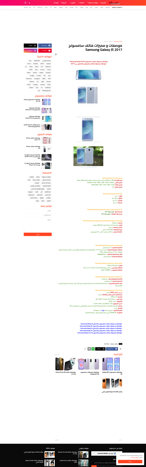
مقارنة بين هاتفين (35, 186)
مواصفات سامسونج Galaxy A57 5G (112, 373)
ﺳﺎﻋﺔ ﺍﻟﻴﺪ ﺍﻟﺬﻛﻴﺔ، (46, 183)
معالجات (48, 198)
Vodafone (48, 87)
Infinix (36, 66)
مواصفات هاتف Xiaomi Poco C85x (68, 461)
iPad (49, 78)
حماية (43, 201)
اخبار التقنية (48, 192)
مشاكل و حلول (46, 180)
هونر (77, 7)
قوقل (55, 7)
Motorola (48, 66)
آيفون (101, 7)
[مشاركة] (55, 54)
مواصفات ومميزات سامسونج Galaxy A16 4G (32, 117)
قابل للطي (48, 195)
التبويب (73, 2)
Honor (29, 63)
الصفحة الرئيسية (118, 41)
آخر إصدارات (39, 195)
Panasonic (29, 78)
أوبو (91, 7)
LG (26, 66)
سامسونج (107, 7)
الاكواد (49, 189)
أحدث (119, 440)
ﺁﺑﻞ (41, 192)
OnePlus (40, 7)
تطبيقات (63, 2)
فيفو (87, 7)
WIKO (44, 78)
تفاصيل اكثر (135, 457)
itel (39, 90)
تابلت (29, 180)
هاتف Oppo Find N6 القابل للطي (112, 392)
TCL (38, 81)
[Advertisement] (73, 25)
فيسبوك (30, 192)
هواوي (81, 7)
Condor (39, 75)
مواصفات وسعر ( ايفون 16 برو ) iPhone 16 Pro (32, 164)
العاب (36, 192)
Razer (29, 84)
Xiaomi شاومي (46, 60)
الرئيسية (103, 2)
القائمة (82, 2)
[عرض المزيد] (85, 349)
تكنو (30, 7)
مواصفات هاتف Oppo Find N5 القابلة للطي (34, 461)
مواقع (42, 198)
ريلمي (46, 7)
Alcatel (41, 72)
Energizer (37, 78)
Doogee (35, 84)
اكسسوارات (31, 195)
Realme (36, 63)
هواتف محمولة (93, 2)
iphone (35, 72)
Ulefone (32, 81)
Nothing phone (46, 90)
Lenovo (42, 69)
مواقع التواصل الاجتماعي (37, 189)
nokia (30, 66)
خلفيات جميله (36, 180)
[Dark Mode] (29, 2)
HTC (34, 7)
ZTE (51, 7)
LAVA (42, 81)
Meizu (28, 72)
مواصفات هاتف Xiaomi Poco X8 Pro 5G (66, 373)
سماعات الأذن (33, 198)
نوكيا (66, 7)
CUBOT (31, 87)
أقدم (57, 440)
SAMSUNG (106, 344)
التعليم (49, 201)
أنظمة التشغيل (47, 186)
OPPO (42, 63)
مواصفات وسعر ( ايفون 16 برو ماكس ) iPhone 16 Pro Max (32, 156)
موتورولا (61, 7)
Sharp (49, 84)
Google (32, 75)
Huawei (48, 63)
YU (41, 87)
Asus (36, 69)
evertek (42, 84)
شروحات (56, 2)
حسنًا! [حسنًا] (130, 461)
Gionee (48, 81)
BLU (49, 75)
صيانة (37, 201)
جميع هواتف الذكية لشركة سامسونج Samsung (32, 125)
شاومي (96, 7)
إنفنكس (71, 7)
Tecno (49, 69)
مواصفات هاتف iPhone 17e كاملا (33, 139)
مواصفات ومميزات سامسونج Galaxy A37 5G (90, 373)
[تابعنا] (26, 7)
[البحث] (25, 3)
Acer (37, 87)
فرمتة (37, 177)
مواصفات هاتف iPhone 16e (33, 147)
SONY (30, 69)
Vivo (30, 60)
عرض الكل (57, 354)
